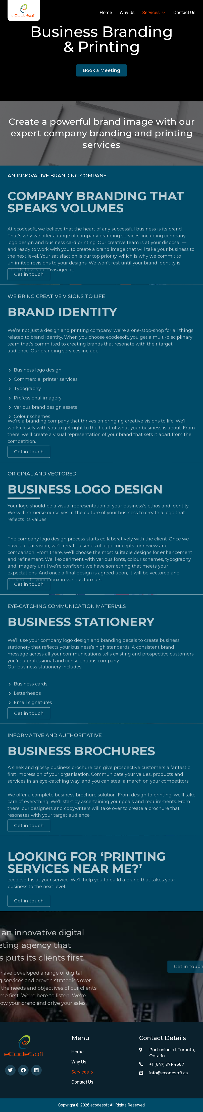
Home (106, 12)
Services (154, 12)
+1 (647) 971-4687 (161, 1064)
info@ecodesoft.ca (163, 1072)
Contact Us (184, 12)
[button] (101, 70)
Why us (127, 12)
